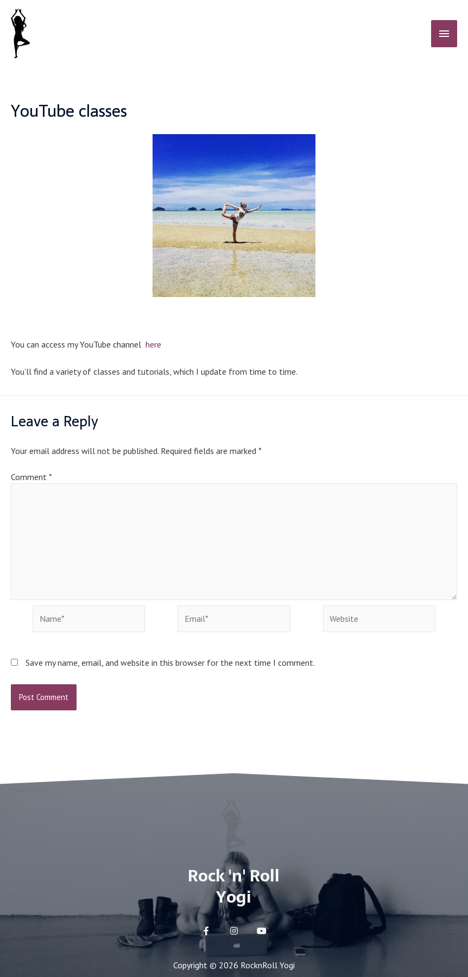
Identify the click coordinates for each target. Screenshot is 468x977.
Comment (31, 476)
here (152, 344)
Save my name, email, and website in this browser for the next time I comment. (170, 664)
